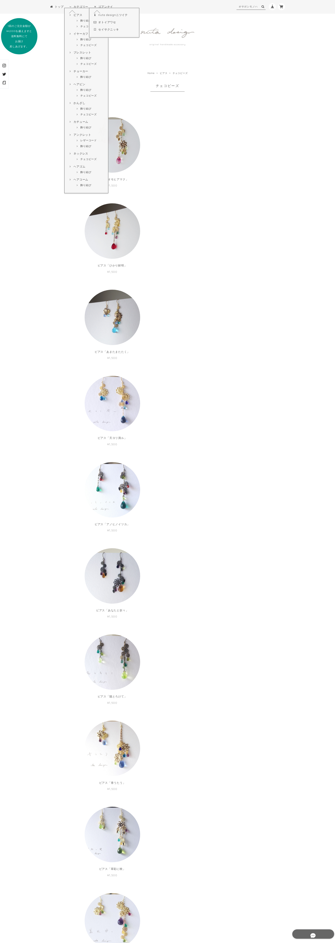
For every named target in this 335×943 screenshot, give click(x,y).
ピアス (163, 73)
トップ (56, 6)
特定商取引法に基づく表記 (164, 916)
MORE (167, 810)
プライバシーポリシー (130, 916)
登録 (194, 891)
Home (151, 73)
